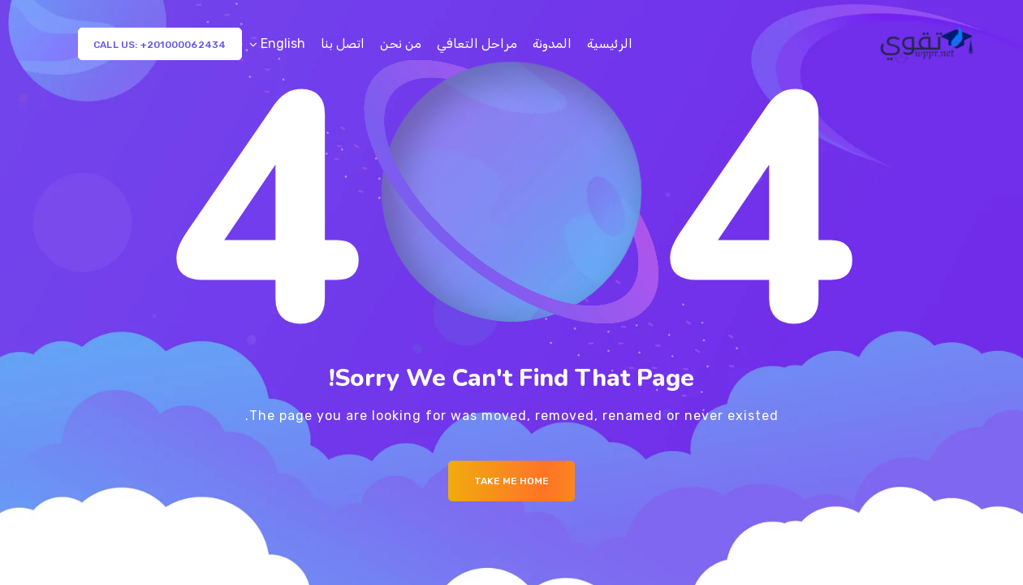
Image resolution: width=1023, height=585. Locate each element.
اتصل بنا (343, 43)
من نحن (400, 43)
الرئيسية (609, 43)
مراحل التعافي (477, 43)
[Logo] (928, 43)
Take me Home (511, 481)
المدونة (552, 43)
